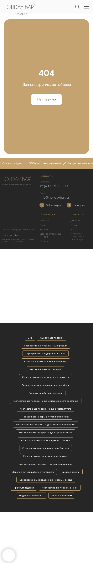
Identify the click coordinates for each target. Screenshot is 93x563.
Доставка (75, 220)
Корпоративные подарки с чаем (60, 487)
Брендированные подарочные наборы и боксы (45, 479)
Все (30, 337)
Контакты (44, 240)
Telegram (79, 205)
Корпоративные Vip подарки (45, 369)
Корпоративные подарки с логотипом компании (45, 464)
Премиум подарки (24, 487)
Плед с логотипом (61, 495)
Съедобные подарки (51, 337)
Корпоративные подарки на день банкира (45, 448)
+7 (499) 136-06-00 (53, 186)
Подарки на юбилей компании (45, 393)
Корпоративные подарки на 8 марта (45, 353)
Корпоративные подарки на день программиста (45, 432)
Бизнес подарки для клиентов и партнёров (45, 385)
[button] (77, 6)
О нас (42, 224)
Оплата (74, 224)
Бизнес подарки (71, 471)
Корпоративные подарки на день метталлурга (45, 408)
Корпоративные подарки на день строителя (45, 440)
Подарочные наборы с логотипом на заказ (45, 416)
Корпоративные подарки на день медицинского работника (45, 400)
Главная (44, 220)
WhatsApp (53, 205)
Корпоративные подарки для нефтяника (45, 456)
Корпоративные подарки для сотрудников (45, 377)
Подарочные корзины (31, 495)
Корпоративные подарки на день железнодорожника (45, 424)
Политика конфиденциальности (18, 229)
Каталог (44, 229)
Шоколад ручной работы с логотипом (33, 471)
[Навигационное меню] (86, 7)
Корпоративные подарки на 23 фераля (45, 345)
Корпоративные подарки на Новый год (45, 361)
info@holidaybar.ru (54, 197)
